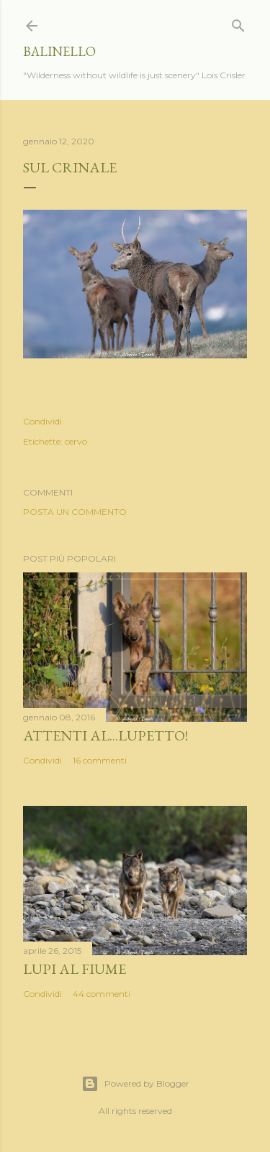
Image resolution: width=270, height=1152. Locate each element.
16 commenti (100, 760)
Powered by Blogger (135, 1083)
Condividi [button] (42, 421)
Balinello (59, 51)
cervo (76, 441)
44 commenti (101, 993)
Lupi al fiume (74, 969)
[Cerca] (238, 23)
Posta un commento (75, 511)
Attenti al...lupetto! (105, 735)
